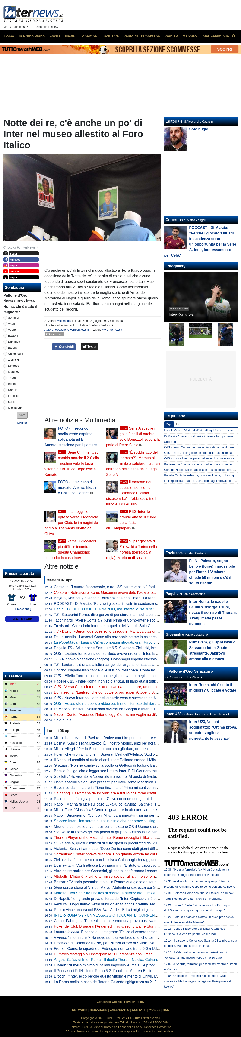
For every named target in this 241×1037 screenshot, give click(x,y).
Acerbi (12, 329)
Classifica (13, 676)
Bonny (12, 383)
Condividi (64, 347)
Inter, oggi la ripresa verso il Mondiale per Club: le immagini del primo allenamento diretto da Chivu (71, 523)
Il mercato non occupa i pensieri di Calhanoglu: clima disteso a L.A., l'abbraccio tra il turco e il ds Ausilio (131, 493)
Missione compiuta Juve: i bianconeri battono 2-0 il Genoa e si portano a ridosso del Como (128, 826)
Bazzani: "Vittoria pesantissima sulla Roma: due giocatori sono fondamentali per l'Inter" (125, 882)
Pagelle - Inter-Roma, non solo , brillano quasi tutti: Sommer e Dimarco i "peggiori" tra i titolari (140, 681)
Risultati (22, 423)
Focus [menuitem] (54, 36)
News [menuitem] (70, 36)
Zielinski (13, 359)
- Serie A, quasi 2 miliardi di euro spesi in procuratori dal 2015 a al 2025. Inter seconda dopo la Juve (139, 843)
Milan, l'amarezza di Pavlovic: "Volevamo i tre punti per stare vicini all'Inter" (115, 738)
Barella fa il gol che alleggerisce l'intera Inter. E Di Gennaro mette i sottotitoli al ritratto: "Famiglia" (133, 771)
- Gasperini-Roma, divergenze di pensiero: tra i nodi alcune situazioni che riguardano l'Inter (131, 615)
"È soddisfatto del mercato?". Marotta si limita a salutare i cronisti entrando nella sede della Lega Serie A (133, 463)
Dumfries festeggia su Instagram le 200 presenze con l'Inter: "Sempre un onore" (119, 954)
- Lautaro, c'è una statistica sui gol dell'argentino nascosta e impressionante (119, 665)
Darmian (13, 389)
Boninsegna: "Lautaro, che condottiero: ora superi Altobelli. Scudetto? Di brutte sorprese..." (128, 692)
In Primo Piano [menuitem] (32, 36)
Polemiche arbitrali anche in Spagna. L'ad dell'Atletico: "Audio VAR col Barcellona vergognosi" (131, 754)
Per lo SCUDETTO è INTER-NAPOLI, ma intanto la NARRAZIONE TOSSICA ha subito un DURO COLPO (141, 609)
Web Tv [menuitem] (171, 36)
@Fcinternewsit (112, 329)
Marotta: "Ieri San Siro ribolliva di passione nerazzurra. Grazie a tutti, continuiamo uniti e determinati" (136, 893)
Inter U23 (173, 714)
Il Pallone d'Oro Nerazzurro (189, 671)
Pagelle (171, 594)
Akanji (12, 323)
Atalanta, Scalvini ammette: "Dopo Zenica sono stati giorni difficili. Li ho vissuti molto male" (128, 849)
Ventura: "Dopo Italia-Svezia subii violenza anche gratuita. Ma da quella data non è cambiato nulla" (135, 904)
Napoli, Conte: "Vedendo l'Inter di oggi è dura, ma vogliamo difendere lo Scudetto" (121, 715)
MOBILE (154, 1010)
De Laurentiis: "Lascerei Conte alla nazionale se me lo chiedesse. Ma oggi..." (117, 637)
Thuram (13, 377)
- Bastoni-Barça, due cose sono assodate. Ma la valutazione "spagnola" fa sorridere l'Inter (130, 631)
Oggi (169, 424)
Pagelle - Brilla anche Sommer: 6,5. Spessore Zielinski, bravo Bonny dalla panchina (125, 648)
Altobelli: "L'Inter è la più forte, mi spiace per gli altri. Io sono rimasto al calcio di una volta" (127, 876)
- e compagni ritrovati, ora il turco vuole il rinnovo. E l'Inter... (125, 642)
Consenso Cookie (109, 1001)
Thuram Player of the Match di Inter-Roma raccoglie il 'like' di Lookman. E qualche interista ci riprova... (138, 838)
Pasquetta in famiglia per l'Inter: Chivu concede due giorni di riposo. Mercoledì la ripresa (126, 799)
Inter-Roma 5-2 (181, 314)
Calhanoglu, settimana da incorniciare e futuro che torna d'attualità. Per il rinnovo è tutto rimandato (135, 793)
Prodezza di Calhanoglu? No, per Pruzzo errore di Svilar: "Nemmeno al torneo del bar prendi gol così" (137, 943)
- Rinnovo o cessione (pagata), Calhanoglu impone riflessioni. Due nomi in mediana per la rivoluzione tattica (145, 659)
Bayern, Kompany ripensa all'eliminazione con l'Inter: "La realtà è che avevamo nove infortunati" (132, 598)
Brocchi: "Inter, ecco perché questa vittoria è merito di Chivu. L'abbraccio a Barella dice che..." (131, 976)
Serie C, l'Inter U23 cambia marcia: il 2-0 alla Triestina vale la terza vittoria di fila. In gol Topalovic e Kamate (71, 463)
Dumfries (14, 341)
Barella (12, 347)
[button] (22, 415)
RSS (166, 1010)
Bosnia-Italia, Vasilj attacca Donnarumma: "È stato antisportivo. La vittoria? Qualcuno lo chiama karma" (138, 865)
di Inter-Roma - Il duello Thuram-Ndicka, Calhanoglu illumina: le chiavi (123, 960)
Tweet (89, 347)
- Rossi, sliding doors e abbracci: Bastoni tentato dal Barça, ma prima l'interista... (124, 703)
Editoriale (173, 121)
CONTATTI (139, 1010)
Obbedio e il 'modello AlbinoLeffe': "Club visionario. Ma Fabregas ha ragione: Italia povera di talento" (197, 981)
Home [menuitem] (9, 36)
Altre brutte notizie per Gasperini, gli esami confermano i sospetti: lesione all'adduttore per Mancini (134, 871)
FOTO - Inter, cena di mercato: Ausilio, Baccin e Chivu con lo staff (77, 487)
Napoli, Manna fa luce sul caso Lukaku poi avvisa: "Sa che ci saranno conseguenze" (123, 804)
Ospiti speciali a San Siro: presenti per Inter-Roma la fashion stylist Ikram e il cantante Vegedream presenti (141, 782)
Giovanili (173, 634)
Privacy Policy (134, 1001)
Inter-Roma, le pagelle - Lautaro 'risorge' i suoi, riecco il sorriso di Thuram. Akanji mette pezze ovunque (213, 613)
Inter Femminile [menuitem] (215, 36)
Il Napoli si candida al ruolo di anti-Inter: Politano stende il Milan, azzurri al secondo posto (127, 760)
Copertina (174, 220)
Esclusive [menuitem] (110, 36)
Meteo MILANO (22, 619)
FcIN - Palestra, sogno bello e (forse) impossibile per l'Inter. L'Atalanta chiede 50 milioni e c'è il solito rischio (212, 572)
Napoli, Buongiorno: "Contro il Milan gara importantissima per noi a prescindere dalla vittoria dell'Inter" (137, 815)
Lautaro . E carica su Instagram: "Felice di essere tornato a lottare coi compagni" (126, 932)
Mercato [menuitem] (189, 36)
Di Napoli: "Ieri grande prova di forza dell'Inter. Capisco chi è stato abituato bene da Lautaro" (129, 899)
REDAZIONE (98, 1010)
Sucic (11, 401)
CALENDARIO (119, 1010)
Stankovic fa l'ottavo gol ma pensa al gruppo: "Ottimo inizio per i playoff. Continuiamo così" (128, 832)
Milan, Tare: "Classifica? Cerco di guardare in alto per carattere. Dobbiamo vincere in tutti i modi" (133, 810)
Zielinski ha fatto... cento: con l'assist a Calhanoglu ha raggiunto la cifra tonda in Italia (124, 860)
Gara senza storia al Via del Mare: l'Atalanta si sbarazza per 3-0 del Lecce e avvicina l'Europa (131, 887)
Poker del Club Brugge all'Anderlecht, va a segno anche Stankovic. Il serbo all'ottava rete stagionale (136, 926)
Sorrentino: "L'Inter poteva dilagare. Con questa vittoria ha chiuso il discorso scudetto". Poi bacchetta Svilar (142, 854)
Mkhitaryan (15, 407)
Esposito (13, 395)
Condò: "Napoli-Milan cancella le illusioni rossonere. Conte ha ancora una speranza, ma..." (128, 670)
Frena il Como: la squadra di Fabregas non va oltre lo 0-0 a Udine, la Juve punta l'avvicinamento (133, 949)
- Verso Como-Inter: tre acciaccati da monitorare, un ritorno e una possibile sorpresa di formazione (138, 687)
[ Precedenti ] (22, 609)
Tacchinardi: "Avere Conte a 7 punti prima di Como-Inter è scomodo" (110, 620)
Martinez (13, 371)
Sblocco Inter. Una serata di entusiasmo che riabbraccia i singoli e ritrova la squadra (123, 821)
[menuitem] (233, 36)
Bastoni (13, 335)
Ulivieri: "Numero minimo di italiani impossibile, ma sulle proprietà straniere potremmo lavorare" (132, 965)
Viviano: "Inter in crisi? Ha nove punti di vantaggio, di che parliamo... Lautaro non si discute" (129, 937)
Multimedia (64, 321)
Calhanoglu (15, 353)
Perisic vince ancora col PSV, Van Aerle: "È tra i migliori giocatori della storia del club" (124, 910)
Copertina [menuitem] (88, 36)
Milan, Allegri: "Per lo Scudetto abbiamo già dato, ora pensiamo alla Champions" (120, 749)
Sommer (13, 317)
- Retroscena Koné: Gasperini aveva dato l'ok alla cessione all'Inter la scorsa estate (129, 592)
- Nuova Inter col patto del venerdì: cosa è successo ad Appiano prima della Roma (125, 698)
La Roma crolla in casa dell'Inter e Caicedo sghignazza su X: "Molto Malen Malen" (121, 982)
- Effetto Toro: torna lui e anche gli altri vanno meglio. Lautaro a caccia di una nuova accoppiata (136, 676)
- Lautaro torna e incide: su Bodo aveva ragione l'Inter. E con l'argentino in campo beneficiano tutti (138, 653)
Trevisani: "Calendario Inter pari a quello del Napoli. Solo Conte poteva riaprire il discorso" (127, 626)
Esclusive (174, 553)
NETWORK (79, 1010)
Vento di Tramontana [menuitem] (142, 36)
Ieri (178, 424)
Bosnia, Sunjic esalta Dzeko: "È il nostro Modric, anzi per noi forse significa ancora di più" (127, 743)
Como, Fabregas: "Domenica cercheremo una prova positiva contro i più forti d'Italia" (123, 921)
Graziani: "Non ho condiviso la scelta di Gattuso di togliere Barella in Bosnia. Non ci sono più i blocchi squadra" (145, 765)
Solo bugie (63, 720)
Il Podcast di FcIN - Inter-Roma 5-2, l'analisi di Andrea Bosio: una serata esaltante (121, 971)
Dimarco (13, 365)
